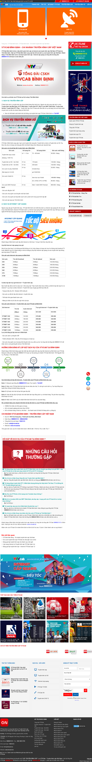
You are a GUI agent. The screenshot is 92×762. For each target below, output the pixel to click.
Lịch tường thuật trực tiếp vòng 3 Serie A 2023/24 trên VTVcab (33, 640)
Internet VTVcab (54, 4)
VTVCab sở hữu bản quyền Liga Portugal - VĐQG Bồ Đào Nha (10, 640)
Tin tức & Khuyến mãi (59, 747)
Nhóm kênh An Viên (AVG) (61, 724)
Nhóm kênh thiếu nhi (59, 741)
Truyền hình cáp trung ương (77, 131)
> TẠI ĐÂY (39, 383)
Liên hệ (89, 4)
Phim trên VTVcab (39, 734)
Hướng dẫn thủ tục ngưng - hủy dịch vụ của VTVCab (84, 147)
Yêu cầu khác (76, 684)
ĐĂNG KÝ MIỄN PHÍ (81, 63)
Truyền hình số (80, 4)
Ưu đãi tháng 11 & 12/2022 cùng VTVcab (19, 702)
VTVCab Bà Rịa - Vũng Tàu (79, 193)
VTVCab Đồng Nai (76, 200)
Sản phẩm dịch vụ (59, 745)
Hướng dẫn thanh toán (40, 740)
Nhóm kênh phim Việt (60, 736)
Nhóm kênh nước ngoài (60, 732)
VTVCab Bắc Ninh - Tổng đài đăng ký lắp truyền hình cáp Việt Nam (83, 174)
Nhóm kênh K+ (58, 730)
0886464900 (23, 419)
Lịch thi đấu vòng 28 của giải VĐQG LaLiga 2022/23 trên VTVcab (79, 639)
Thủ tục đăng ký (38, 744)
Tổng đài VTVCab (74, 127)
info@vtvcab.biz (8, 747)
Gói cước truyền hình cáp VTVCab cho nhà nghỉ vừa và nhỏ (19, 540)
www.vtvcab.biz (15, 425)
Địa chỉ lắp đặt (76, 673)
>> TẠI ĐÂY (55, 113)
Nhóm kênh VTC (58, 743)
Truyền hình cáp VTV (75, 134)
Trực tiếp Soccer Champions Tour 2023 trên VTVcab (57, 640)
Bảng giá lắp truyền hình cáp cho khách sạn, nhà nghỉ (18, 542)
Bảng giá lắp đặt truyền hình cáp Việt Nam (83, 163)
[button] (44, 38)
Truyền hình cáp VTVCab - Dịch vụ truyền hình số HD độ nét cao (84, 181)
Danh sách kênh (38, 732)
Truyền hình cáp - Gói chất (41, 730)
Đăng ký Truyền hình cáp (76, 124)
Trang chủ (35, 4)
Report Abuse (77, 700)
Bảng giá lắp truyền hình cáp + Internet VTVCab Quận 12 (19, 546)
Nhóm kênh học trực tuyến (61, 726)
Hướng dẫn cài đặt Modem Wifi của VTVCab (82, 156)
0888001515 (5, 56)
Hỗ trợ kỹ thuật (38, 738)
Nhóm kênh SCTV (58, 739)
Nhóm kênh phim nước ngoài (61, 734)
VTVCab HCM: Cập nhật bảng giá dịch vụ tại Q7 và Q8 (17, 1)
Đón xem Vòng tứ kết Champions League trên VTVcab (10, 616)
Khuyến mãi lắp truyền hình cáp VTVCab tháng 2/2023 (19, 691)
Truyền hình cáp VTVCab (76, 137)
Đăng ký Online (58, 722)
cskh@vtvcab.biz (14, 423)
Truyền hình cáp (67, 4)
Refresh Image (85, 690)
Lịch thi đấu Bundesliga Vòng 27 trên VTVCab (56, 616)
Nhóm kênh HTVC (59, 728)
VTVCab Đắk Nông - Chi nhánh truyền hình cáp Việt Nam (19, 537)
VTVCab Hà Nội (75, 203)
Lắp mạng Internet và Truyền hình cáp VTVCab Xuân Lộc (19, 544)
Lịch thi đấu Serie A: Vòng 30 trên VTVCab (34, 616)
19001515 (22, 421)
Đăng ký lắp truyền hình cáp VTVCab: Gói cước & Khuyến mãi (19, 680)
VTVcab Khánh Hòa (77, 206)
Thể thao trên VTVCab (40, 736)
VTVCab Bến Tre (76, 196)
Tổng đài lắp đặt (80, 51)
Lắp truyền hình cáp (75, 215)
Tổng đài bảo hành (80, 56)
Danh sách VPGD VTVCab (76, 121)
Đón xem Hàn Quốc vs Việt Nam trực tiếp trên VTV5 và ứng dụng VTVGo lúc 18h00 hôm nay (80, 616)
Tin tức (43, 4)
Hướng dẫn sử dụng (39, 742)
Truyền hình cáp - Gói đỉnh (41, 728)
